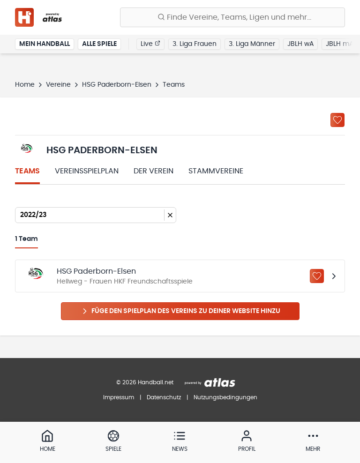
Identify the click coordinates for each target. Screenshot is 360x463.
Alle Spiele (99, 44)
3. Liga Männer (252, 44)
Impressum (118, 397)
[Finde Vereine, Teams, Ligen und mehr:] (232, 17)
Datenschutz (164, 397)
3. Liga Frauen (194, 44)
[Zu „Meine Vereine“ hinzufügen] (337, 120)
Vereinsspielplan (87, 171)
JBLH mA (339, 44)
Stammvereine (215, 171)
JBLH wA (300, 44)
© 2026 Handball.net (144, 382)
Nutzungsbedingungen (225, 397)
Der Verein (153, 171)
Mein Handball (44, 44)
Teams (27, 171)
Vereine (58, 85)
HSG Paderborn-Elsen (116, 85)
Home (25, 85)
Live (150, 43)
